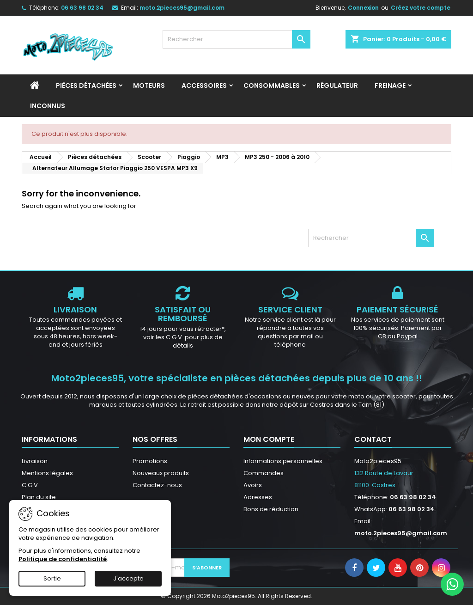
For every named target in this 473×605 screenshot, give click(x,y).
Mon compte (268, 439)
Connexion (363, 8)
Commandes (263, 473)
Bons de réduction (270, 509)
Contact (373, 439)
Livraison (35, 461)
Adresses (257, 497)
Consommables (271, 85)
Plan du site (39, 497)
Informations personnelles (282, 461)
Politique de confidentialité (62, 559)
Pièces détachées (86, 85)
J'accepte (128, 578)
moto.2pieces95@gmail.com (181, 8)
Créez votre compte (420, 8)
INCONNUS (47, 105)
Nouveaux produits (161, 473)
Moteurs (149, 85)
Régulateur (337, 85)
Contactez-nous (157, 485)
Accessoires (204, 85)
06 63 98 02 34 (82, 8)
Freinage (390, 85)
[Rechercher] (236, 39)
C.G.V (30, 485)
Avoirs (252, 485)
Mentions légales (47, 473)
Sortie (52, 578)
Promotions (150, 461)
